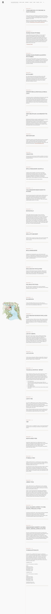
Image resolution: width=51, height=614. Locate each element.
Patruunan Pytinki (30, 40)
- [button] (23, 6)
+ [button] (23, 5)
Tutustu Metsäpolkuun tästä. (39, 139)
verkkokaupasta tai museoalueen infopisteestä (37, 18)
